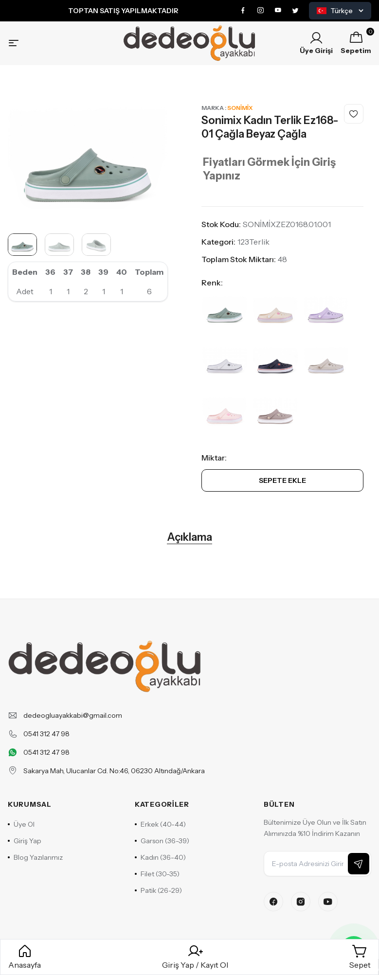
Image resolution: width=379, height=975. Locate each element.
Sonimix (240, 107)
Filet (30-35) (157, 873)
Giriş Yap (24, 840)
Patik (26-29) (158, 890)
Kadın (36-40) (160, 857)
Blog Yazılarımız (35, 857)
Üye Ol (21, 824)
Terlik (259, 242)
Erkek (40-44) (160, 824)
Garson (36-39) (162, 840)
